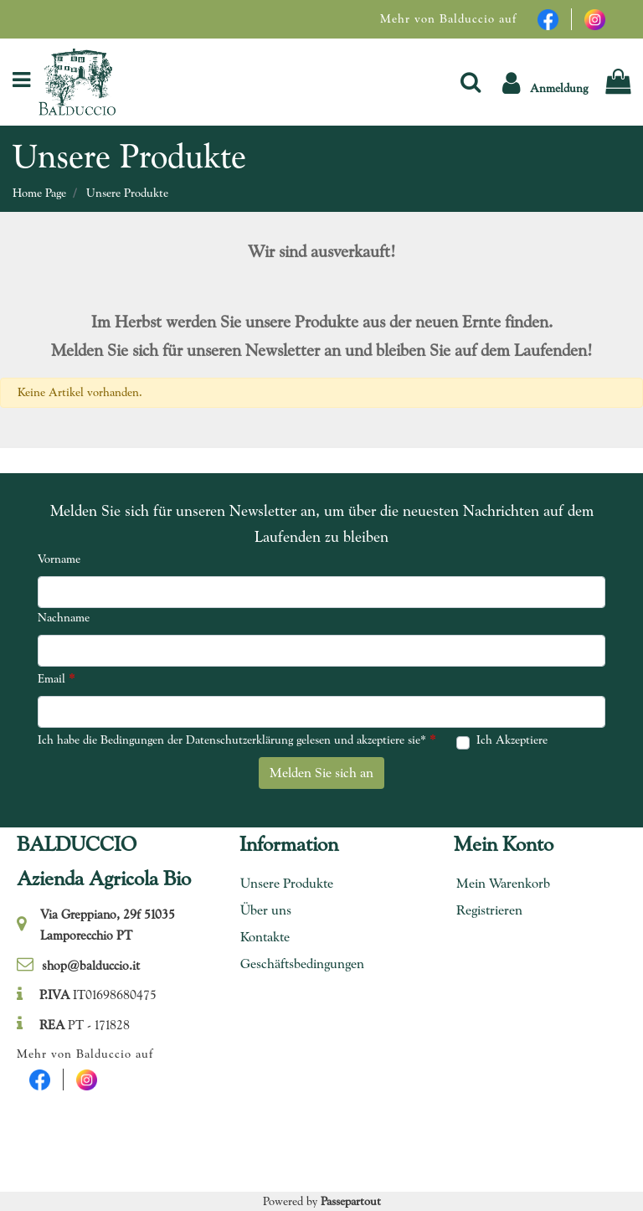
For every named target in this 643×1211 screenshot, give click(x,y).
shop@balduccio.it (91, 965)
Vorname (59, 558)
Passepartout (351, 1201)
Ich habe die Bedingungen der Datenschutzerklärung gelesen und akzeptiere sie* (237, 739)
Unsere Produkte (127, 192)
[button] (470, 81)
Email (56, 678)
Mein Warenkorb (503, 883)
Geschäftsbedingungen (296, 963)
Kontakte (265, 937)
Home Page (39, 192)
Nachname (64, 617)
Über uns (265, 910)
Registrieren (489, 910)
